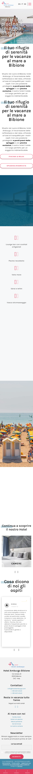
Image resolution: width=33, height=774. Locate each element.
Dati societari (6, 763)
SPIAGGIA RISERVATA (16, 166)
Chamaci (16, 772)
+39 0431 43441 (16, 691)
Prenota (27, 772)
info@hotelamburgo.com (16, 689)
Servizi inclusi (16, 724)
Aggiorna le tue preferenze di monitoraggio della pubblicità (17, 764)
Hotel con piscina (16, 719)
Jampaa (19, 766)
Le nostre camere (16, 726)
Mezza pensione (16, 722)
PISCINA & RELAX (16, 156)
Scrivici (5, 772)
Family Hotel (16, 717)
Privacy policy (16, 763)
